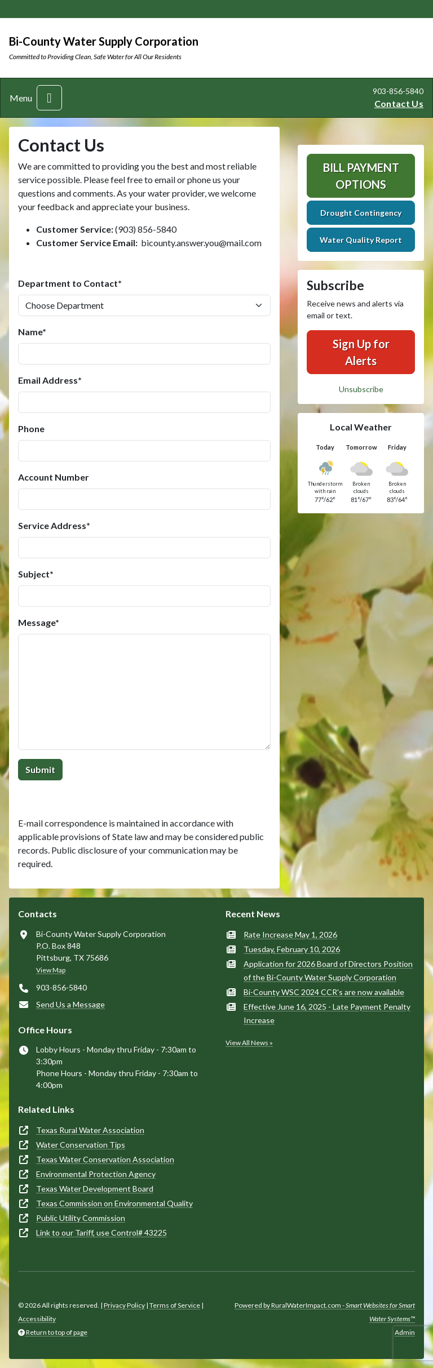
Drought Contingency (360, 212)
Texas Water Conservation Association (105, 1159)
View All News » (249, 1042)
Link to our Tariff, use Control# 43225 (101, 1232)
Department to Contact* (70, 283)
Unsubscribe (361, 389)
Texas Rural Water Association (90, 1130)
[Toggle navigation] (49, 97)
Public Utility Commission (80, 1218)
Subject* (36, 573)
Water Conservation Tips (80, 1144)
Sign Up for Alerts (361, 352)
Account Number (53, 477)
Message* (38, 622)
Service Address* (54, 525)
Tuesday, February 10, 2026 (292, 949)
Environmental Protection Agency (96, 1174)
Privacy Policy (124, 1305)
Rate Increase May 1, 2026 (290, 934)
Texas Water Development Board (94, 1188)
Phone (31, 428)
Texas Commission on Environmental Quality (114, 1203)
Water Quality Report (361, 240)
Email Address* (50, 380)
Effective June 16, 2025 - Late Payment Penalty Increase (327, 1013)
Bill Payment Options (361, 176)
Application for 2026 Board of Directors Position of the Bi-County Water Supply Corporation (328, 970)
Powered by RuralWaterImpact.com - (325, 1312)
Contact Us (398, 103)
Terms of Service (174, 1305)
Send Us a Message (70, 1004)
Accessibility (37, 1318)
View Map (50, 970)
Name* (32, 331)
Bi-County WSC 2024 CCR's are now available (324, 992)
